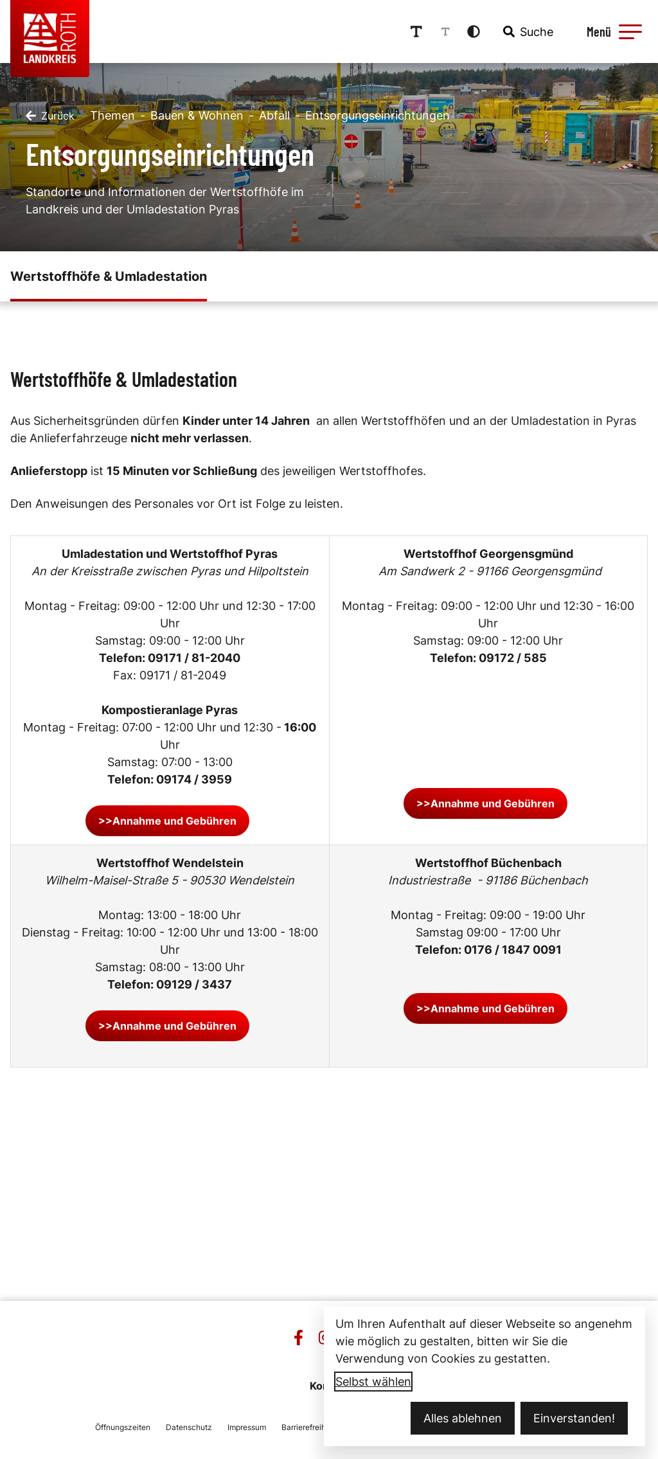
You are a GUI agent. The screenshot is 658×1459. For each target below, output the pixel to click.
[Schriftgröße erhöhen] (416, 31)
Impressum (246, 1427)
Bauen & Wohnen (197, 115)
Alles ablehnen (462, 1418)
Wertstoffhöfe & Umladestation (108, 276)
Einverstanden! (574, 1418)
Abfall (274, 115)
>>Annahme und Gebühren (167, 820)
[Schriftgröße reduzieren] (445, 31)
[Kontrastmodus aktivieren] (473, 31)
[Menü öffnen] (612, 31)
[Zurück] (50, 115)
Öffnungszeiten (122, 1427)
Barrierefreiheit (308, 1427)
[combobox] (527, 31)
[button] (630, 31)
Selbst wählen (373, 1381)
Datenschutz (189, 1427)
